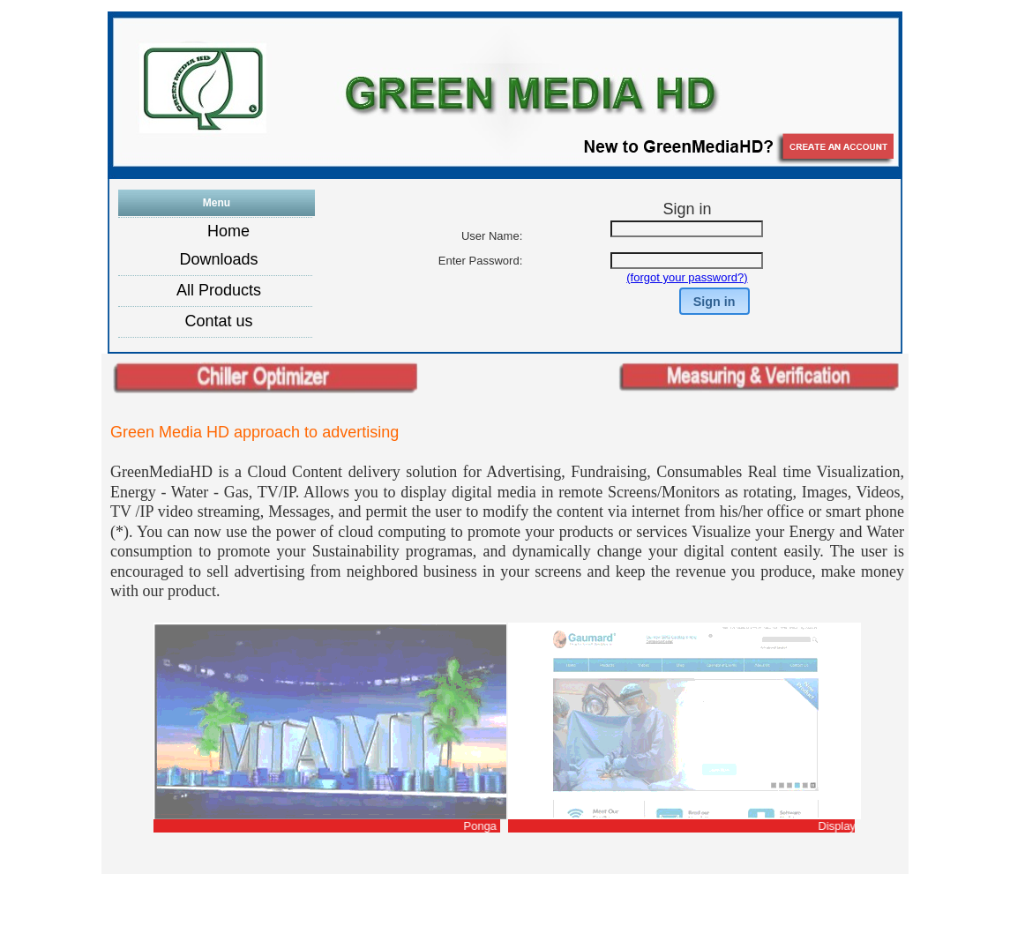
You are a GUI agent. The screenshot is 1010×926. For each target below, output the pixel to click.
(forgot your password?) (686, 277)
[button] (714, 301)
